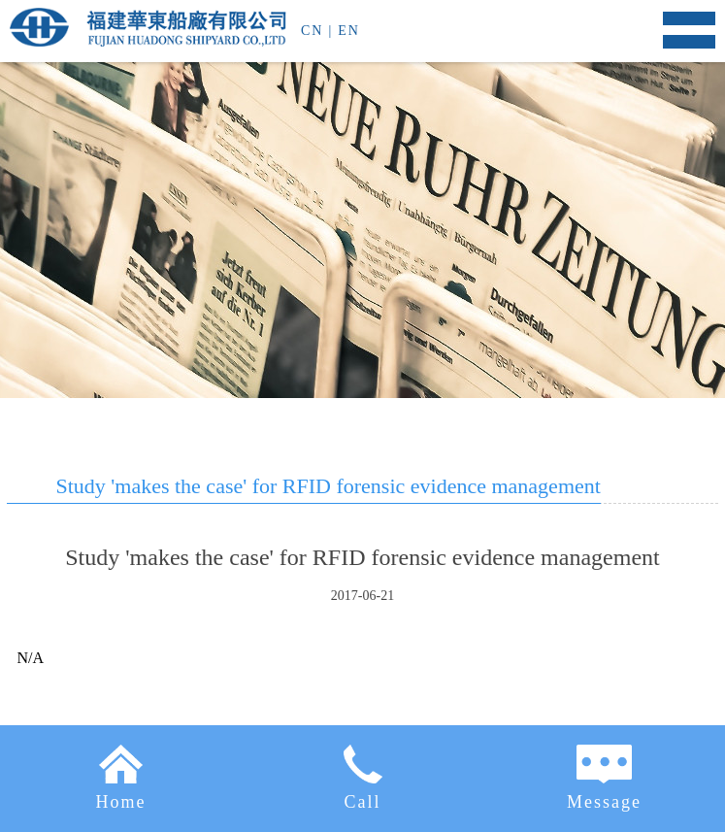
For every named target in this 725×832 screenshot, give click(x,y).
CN (312, 30)
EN (349, 30)
